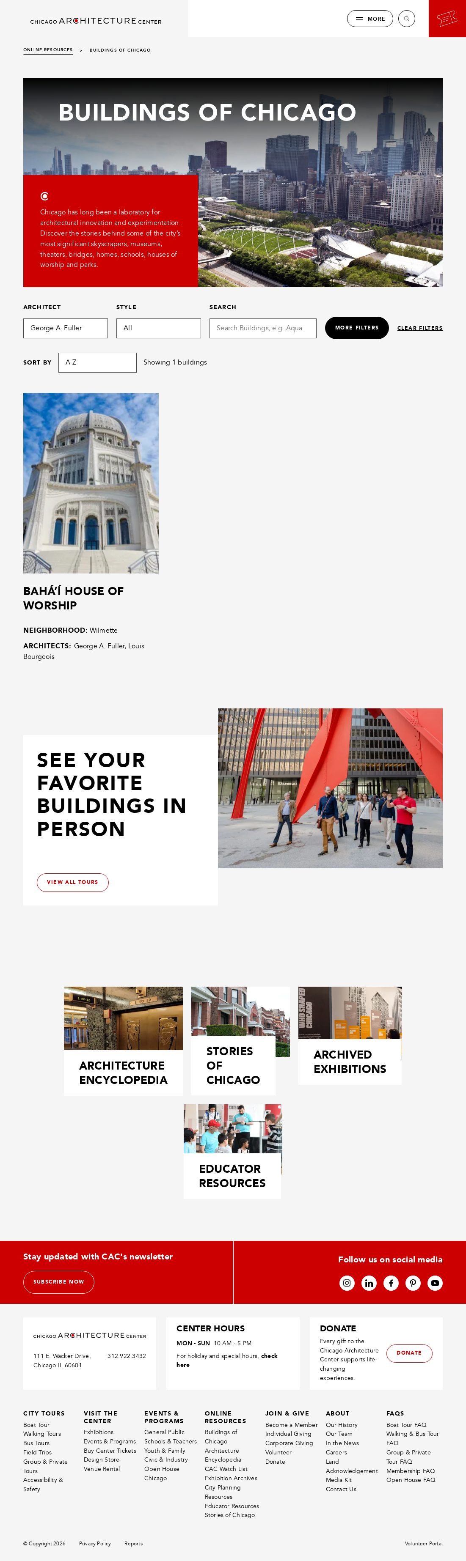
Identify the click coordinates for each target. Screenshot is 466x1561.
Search (223, 307)
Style (126, 307)
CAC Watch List (226, 1469)
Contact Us (341, 1489)
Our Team (339, 1434)
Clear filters (420, 328)
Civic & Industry (166, 1460)
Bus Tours (36, 1443)
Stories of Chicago (230, 1515)
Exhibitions (98, 1432)
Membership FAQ (411, 1471)
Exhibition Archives (231, 1478)
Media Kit (339, 1480)
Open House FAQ (411, 1480)
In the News (342, 1443)
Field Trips (37, 1452)
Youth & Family (164, 1450)
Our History (342, 1425)
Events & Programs (110, 1441)
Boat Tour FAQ (406, 1425)
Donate (275, 1461)
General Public (164, 1432)
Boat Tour (36, 1425)
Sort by (37, 362)
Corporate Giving (289, 1443)
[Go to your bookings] (447, 18)
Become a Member (291, 1425)
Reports (133, 1544)
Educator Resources (232, 1506)
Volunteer (278, 1452)
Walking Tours (42, 1434)
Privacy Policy (95, 1544)
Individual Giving (288, 1434)
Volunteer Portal (424, 1544)
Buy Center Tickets (110, 1450)
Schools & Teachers (170, 1441)
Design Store (102, 1460)
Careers (336, 1452)
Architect (42, 307)
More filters (356, 328)
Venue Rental (102, 1469)
